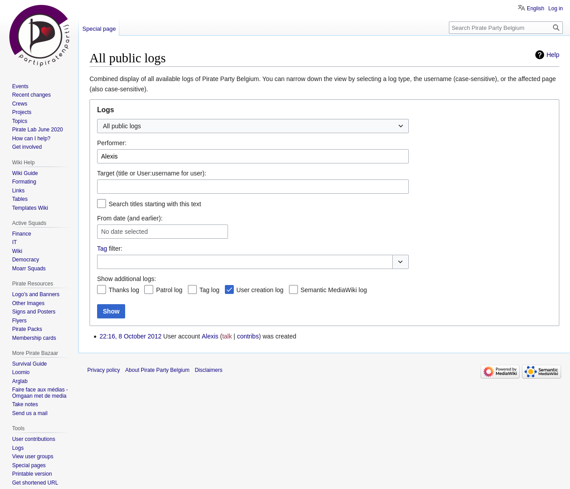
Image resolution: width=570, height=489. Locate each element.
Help (552, 54)
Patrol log (169, 289)
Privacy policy (103, 370)
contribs (248, 336)
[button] (400, 262)
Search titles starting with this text (155, 204)
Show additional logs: (126, 278)
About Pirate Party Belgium (157, 370)
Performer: (111, 143)
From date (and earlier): (130, 218)
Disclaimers (208, 370)
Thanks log (124, 289)
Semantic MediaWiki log (334, 289)
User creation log (260, 289)
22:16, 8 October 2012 (130, 336)
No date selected (124, 231)
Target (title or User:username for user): (151, 173)
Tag (102, 248)
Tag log (210, 289)
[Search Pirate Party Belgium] (506, 27)
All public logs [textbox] (122, 126)
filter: (109, 248)
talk (227, 336)
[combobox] (253, 126)
